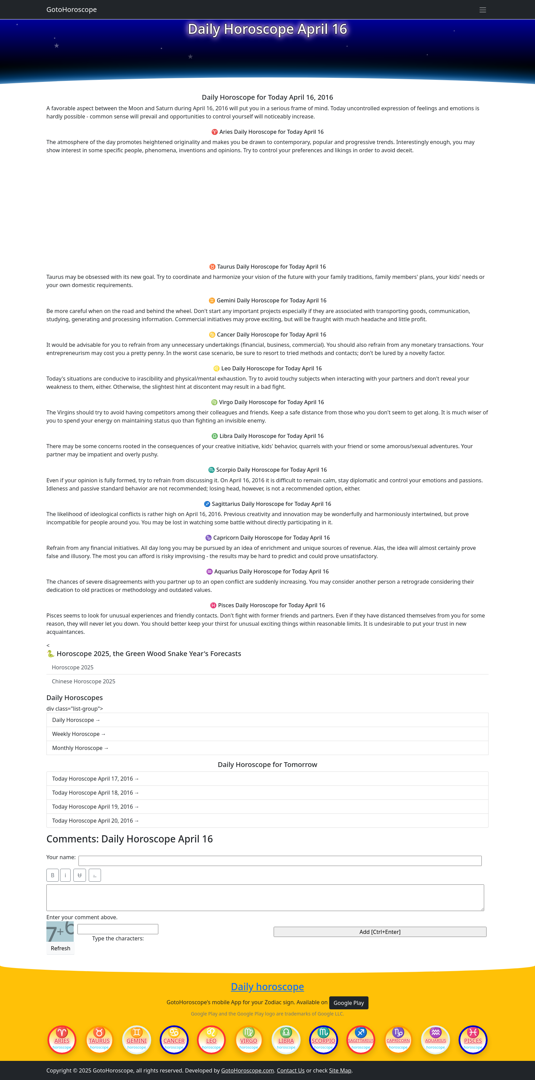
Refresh (60, 948)
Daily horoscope (267, 987)
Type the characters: (118, 938)
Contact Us (291, 1070)
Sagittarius (361, 1041)
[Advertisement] (267, 207)
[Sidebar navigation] (483, 9)
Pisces (473, 1041)
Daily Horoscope (73, 720)
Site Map (340, 1070)
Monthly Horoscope (77, 748)
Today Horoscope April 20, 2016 (92, 820)
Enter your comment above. (82, 917)
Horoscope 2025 (72, 667)
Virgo (248, 1041)
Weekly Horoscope (76, 734)
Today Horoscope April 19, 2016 (92, 806)
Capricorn (398, 1041)
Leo (211, 1041)
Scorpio (323, 1041)
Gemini (137, 1041)
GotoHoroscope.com (247, 1070)
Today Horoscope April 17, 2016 (92, 778)
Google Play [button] (349, 1003)
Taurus (99, 1041)
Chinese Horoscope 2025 (83, 681)
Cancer (174, 1041)
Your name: (61, 857)
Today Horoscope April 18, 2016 (92, 792)
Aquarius (435, 1041)
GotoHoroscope (71, 9)
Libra (286, 1041)
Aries (62, 1041)
